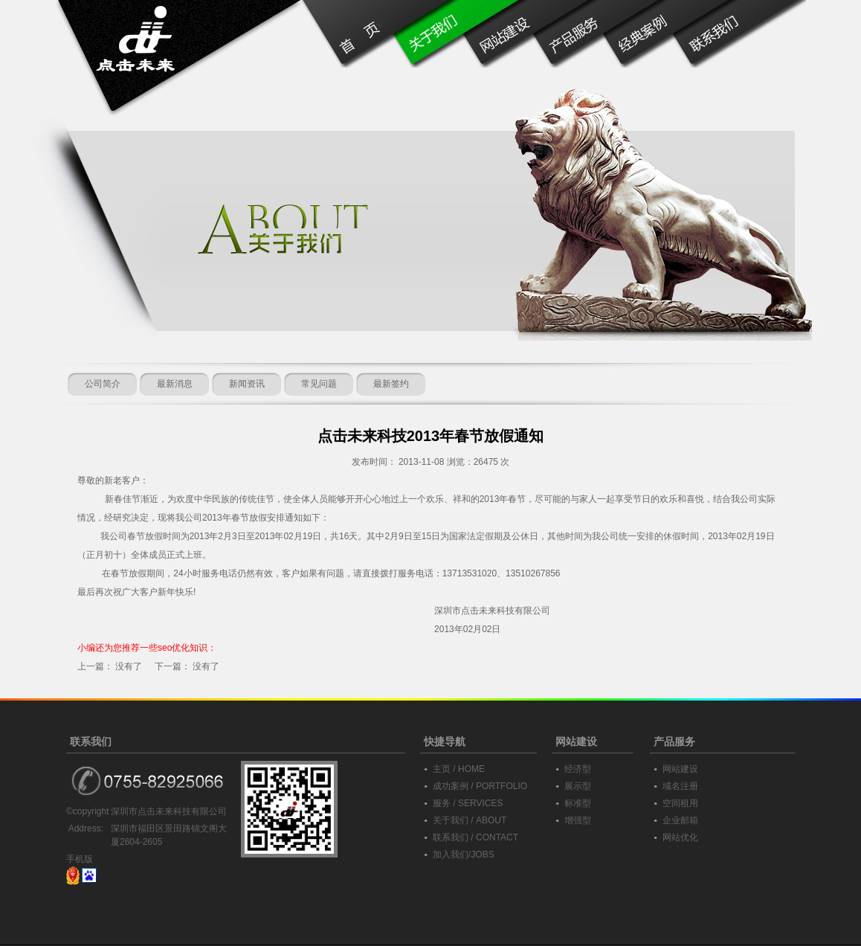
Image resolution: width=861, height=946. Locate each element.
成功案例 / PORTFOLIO (480, 786)
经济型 (577, 769)
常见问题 (319, 384)
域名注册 (680, 786)
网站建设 (680, 769)
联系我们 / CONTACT (475, 837)
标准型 (577, 803)
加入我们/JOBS (463, 854)
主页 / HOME (459, 769)
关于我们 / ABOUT (469, 820)
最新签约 (391, 384)
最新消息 (175, 384)
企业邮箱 (680, 820)
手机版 (79, 859)
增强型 (577, 820)
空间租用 (680, 803)
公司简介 (102, 384)
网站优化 (680, 837)
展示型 (577, 786)
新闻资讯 (247, 384)
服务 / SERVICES (468, 803)
